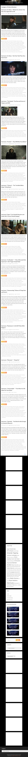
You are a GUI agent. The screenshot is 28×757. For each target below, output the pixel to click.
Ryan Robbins (13, 50)
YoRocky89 (12, 59)
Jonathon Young (13, 48)
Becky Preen (21, 312)
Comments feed (10, 597)
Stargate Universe (18, 209)
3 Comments (18, 105)
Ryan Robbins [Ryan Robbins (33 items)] (13, 580)
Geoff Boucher (22, 45)
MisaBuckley (12, 104)
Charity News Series (10, 377)
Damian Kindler (11, 45)
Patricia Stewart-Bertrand (13, 13)
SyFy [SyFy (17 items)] (8, 586)
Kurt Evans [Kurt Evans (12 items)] (8, 572)
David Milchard (16, 45)
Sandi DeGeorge (14, 320)
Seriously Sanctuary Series (10, 1)
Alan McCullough (9, 87)
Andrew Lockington (16, 42)
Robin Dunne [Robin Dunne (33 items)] (14, 578)
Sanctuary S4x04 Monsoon (20, 382)
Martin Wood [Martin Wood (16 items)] (9, 573)
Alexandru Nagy (11, 130)
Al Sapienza (11, 309)
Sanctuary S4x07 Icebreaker (10, 286)
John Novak (3, 379)
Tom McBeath (16, 450)
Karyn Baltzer (21, 445)
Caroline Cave (24, 313)
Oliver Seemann (15, 352)
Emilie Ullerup (13, 204)
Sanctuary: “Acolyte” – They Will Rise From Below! (14, 141)
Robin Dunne (9, 50)
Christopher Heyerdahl (5, 45)
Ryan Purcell (8, 94)
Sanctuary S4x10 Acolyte (14, 180)
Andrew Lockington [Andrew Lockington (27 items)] (12, 555)
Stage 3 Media (3, 181)
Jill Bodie (6, 91)
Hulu (12, 444)
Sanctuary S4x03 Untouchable (6, 416)
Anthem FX (7, 43)
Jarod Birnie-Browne (15, 176)
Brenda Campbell (15, 131)
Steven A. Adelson (4, 384)
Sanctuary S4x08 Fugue (12, 254)
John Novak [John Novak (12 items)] (14, 569)
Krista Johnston (8, 49)
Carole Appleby (7, 44)
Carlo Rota (3, 44)
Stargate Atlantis (7, 209)
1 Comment (18, 143)
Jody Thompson (11, 445)
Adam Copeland (5, 439)
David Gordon (15, 281)
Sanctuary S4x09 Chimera (14, 208)
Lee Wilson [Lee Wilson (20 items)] (12, 572)
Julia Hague (18, 48)
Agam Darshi (4, 87)
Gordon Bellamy (3, 134)
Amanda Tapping (4, 42)
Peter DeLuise (3, 415)
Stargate (2, 209)
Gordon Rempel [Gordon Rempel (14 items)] (12, 566)
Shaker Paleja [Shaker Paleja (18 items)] (12, 584)
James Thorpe (8, 205)
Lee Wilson (13, 92)
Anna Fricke (3, 43)
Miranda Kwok (3, 93)
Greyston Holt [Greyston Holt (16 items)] (17, 566)
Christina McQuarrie (20, 44)
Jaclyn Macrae (7, 48)
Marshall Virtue (17, 351)
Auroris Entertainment (4, 346)
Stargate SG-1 (12, 209)
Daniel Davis (9, 204)
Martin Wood (13, 49)
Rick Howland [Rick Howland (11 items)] (15, 576)
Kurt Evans (17, 251)
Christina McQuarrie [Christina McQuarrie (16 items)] (10, 560)
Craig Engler (3, 348)
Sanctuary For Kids (22, 94)
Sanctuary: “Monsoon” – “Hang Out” (10, 360)
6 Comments (18, 362)
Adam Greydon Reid (5, 309)
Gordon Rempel (9, 134)
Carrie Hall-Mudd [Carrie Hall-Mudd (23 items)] (15, 559)
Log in (8, 593)
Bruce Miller (22, 43)
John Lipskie (22, 378)
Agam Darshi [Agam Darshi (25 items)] (10, 549)
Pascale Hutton (3, 50)
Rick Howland (20, 352)
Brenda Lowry (11, 43)
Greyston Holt (9, 444)
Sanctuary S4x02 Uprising (13, 449)
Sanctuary (17, 50)
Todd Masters (5, 97)
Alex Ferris (21, 309)
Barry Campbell (23, 279)
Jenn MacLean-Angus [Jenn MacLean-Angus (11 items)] (9, 569)
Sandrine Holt (3, 383)
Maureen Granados (19, 49)
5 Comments (21, 13)
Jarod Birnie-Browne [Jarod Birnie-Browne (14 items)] (17, 568)
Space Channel (21, 136)
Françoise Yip (9, 443)
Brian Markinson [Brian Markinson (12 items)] (11, 557)
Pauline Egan (14, 93)
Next (25, 454)
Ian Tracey (3, 48)
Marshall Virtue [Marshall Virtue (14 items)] (17, 572)
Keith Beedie (3, 49)
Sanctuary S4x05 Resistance (6, 354)
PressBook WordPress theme (16, 755)
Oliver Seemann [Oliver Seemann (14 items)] (15, 575)
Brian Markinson (17, 43)
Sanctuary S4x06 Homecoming (6, 320)
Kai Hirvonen (22, 48)
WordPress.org (9, 599)
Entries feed (9, 595)
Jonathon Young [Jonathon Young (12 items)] (18, 569)
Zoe (11, 263)
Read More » (4, 38)
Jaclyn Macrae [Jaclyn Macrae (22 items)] (10, 568)
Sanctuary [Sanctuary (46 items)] (10, 583)
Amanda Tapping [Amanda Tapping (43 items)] (12, 553)
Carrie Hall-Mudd (13, 44)
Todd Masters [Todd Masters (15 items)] (11, 586)
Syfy (2, 97)
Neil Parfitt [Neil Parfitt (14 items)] (10, 575)
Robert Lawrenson (19, 93)
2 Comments (18, 59)
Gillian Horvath (22, 175)
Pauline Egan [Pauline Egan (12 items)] (11, 576)
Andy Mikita (22, 42)
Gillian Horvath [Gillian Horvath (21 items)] (14, 565)
